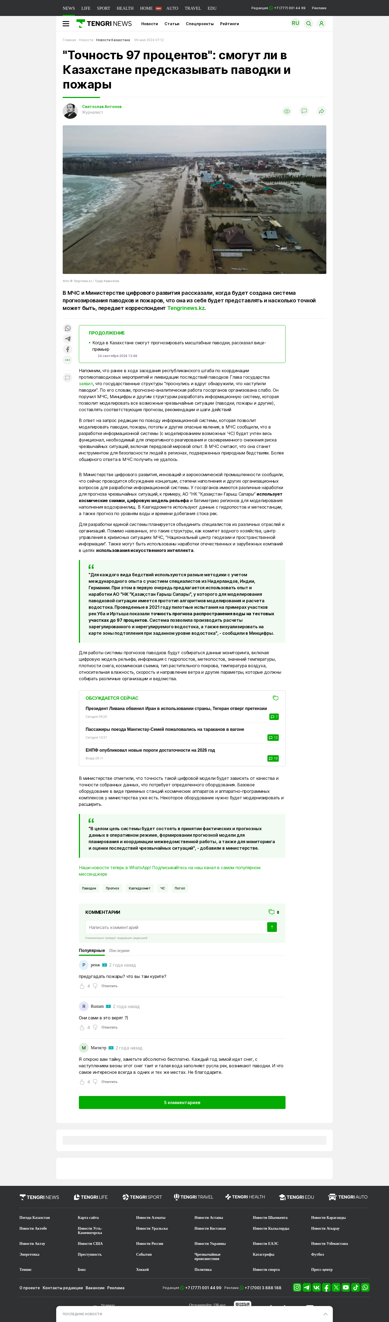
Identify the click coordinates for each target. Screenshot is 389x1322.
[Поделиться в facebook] (67, 350)
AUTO (172, 8)
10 (273, 758)
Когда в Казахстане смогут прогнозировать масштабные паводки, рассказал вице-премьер (179, 346)
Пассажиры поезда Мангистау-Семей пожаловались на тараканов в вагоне (165, 729)
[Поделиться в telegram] (67, 339)
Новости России (149, 1244)
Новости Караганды (328, 1218)
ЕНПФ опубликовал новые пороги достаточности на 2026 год (150, 750)
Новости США (90, 1244)
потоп (180, 888)
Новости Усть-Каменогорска (90, 1230)
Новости (149, 23)
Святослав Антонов (102, 106)
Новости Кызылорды (271, 1228)
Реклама (319, 8)
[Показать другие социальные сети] (67, 360)
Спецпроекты (200, 23)
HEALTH (125, 8)
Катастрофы (263, 1254)
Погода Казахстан (34, 1218)
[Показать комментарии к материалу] (67, 378)
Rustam (97, 1006)
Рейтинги (229, 23)
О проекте (29, 1287)
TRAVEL (193, 8)
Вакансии (95, 1287)
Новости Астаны (208, 1218)
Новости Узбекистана (329, 1244)
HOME (146, 8)
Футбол (317, 1254)
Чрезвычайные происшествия (207, 1256)
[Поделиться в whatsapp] (67, 328)
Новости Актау (32, 1244)
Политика (203, 1270)
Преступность (90, 1254)
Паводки (89, 888)
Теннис (25, 1270)
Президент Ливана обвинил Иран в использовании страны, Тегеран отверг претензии (176, 708)
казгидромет (140, 888)
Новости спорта (266, 1270)
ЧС (162, 888)
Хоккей (142, 1270)
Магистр (98, 1047)
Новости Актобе (33, 1228)
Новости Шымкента (270, 1218)
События (144, 1254)
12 (273, 737)
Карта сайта (88, 1218)
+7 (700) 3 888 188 (263, 1287)
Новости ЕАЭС (266, 1244)
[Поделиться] (321, 111)
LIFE (85, 8)
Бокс (82, 1270)
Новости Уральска (152, 1228)
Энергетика (29, 1254)
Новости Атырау (325, 1228)
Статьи (172, 23)
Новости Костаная (210, 1228)
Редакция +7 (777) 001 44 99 (278, 8)
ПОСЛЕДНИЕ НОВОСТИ (82, 1314)
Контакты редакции (63, 1287)
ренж (95, 965)
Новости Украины (210, 1244)
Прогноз (112, 888)
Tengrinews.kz (185, 308)
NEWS (69, 8)
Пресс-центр (322, 1270)
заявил (86, 383)
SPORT (103, 8)
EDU (212, 8)
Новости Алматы (151, 1218)
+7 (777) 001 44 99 (203, 1287)
